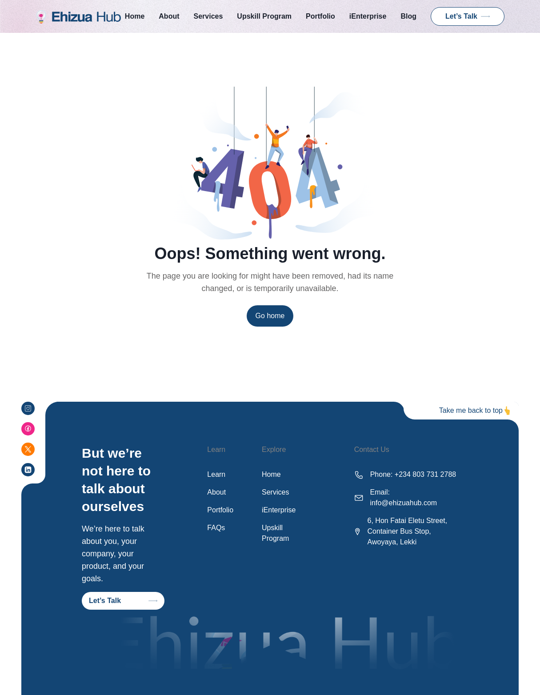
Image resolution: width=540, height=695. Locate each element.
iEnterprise (368, 16)
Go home (270, 316)
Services (208, 16)
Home (134, 16)
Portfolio (320, 16)
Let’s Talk (467, 16)
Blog (408, 16)
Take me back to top (471, 410)
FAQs (216, 527)
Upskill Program (264, 16)
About (169, 16)
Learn (216, 474)
